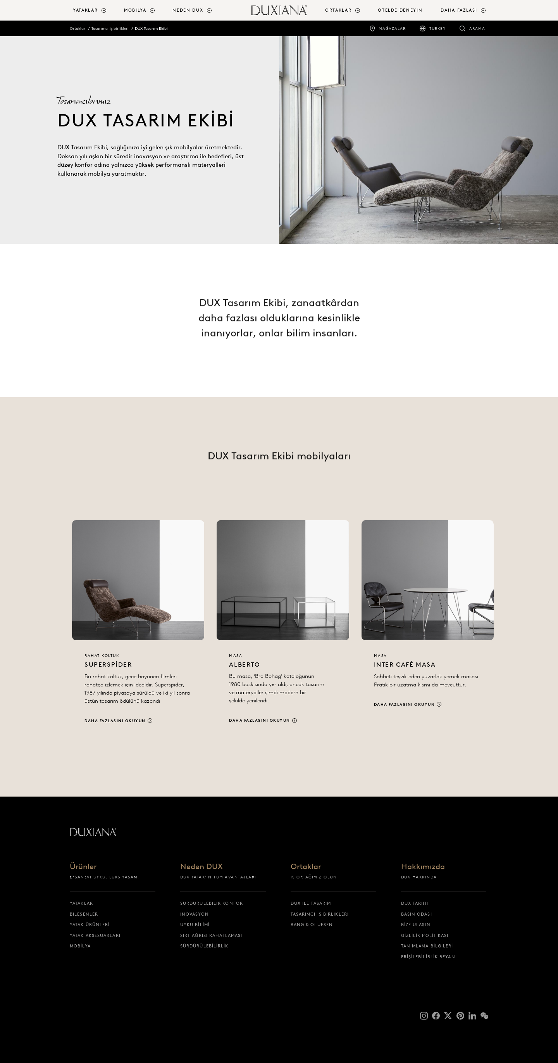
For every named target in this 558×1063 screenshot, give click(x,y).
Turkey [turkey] (437, 28)
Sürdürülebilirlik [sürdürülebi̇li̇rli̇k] (204, 946)
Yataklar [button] (85, 10)
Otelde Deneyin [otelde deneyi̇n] (400, 10)
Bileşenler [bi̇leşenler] (84, 914)
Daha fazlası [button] (459, 10)
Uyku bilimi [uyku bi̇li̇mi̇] (195, 924)
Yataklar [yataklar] (81, 903)
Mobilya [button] (135, 10)
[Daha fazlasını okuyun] (138, 630)
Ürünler (83, 866)
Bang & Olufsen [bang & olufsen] (312, 924)
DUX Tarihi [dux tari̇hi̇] (415, 903)
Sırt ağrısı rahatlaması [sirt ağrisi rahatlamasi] (211, 935)
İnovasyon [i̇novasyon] (194, 914)
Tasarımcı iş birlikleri (110, 28)
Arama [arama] (477, 28)
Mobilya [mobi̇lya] (80, 946)
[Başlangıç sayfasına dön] (279, 10)
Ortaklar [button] (338, 10)
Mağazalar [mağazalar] (392, 28)
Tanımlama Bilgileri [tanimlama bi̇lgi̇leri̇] (427, 946)
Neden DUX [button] (187, 10)
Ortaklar (77, 28)
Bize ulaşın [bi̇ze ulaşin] (416, 924)
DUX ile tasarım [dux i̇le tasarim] (311, 903)
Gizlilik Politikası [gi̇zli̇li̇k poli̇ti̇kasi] (425, 935)
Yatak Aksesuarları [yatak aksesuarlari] (95, 935)
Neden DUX (201, 866)
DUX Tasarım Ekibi (151, 28)
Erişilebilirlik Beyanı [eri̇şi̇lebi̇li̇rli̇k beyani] (429, 956)
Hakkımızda (423, 866)
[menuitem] (95, 10)
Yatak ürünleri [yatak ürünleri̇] (90, 924)
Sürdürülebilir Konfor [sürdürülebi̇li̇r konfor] (211, 903)
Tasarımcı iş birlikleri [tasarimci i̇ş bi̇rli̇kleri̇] (320, 914)
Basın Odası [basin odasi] (416, 914)
